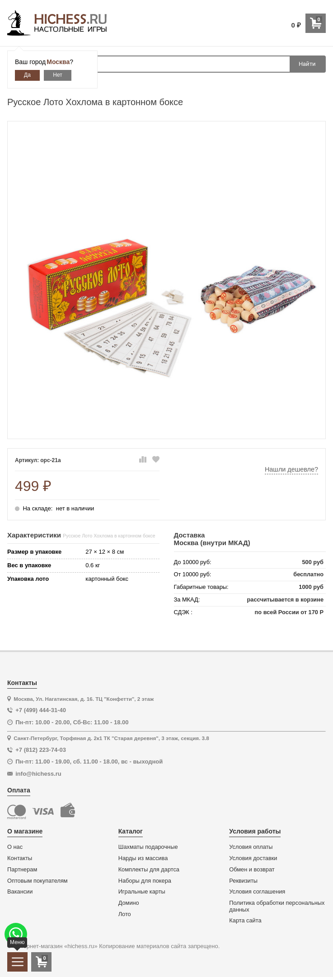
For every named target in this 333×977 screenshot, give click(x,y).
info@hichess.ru (38, 773)
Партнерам (22, 869)
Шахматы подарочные (148, 847)
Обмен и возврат (251, 869)
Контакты (19, 858)
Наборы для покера (144, 881)
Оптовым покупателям (37, 881)
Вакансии (20, 892)
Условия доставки (253, 858)
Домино (128, 903)
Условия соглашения (257, 892)
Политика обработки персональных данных (276, 906)
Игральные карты (141, 892)
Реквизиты (243, 881)
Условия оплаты (250, 847)
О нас (15, 847)
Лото (124, 914)
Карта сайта (245, 920)
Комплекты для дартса (148, 869)
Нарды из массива (143, 858)
